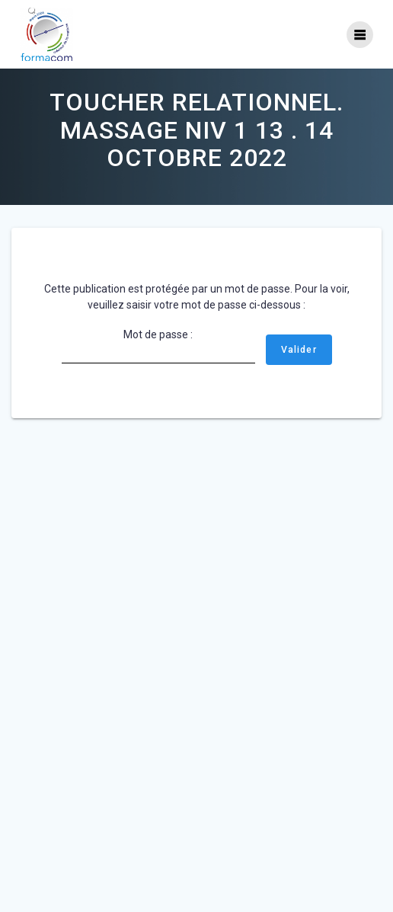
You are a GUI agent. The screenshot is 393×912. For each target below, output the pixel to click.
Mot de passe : (158, 345)
